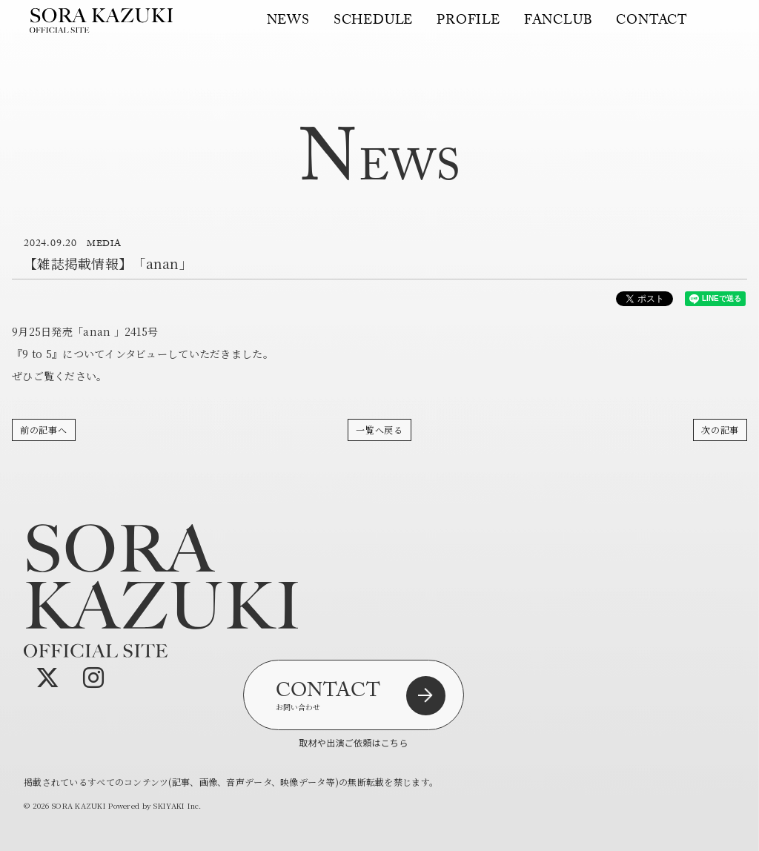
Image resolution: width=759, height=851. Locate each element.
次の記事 (720, 429)
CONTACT (652, 30)
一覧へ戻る (379, 429)
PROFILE (468, 30)
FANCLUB (558, 30)
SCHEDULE (373, 30)
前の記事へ (43, 429)
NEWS (288, 30)
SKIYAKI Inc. (177, 805)
